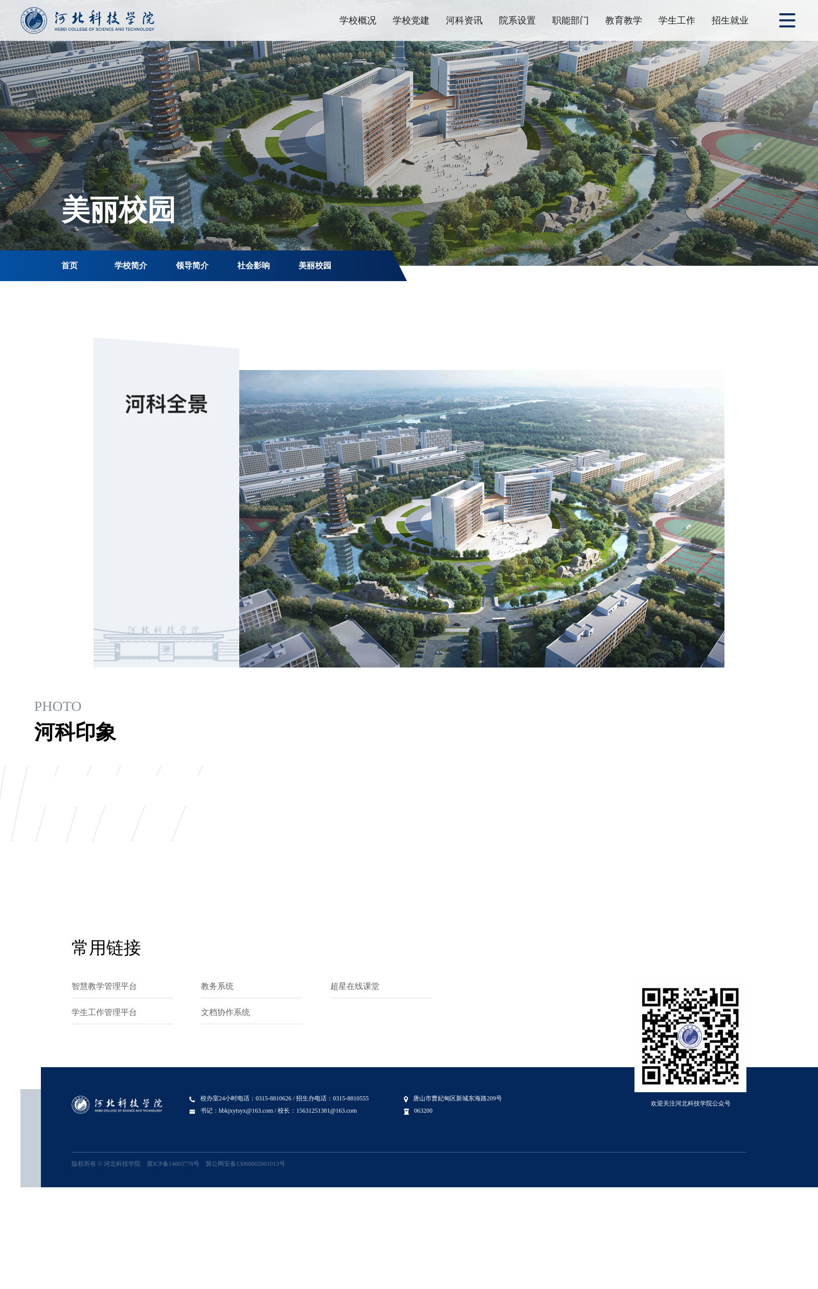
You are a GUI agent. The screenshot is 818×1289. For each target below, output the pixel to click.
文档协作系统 (225, 1012)
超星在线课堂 (354, 986)
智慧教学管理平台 (104, 986)
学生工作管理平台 (104, 1012)
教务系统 (217, 986)
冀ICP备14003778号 (173, 1163)
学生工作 (676, 20)
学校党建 (411, 20)
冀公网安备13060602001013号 (245, 1163)
